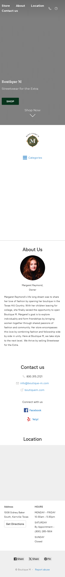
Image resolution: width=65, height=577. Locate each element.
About (20, 5)
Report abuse (42, 569)
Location (37, 5)
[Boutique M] (32, 140)
